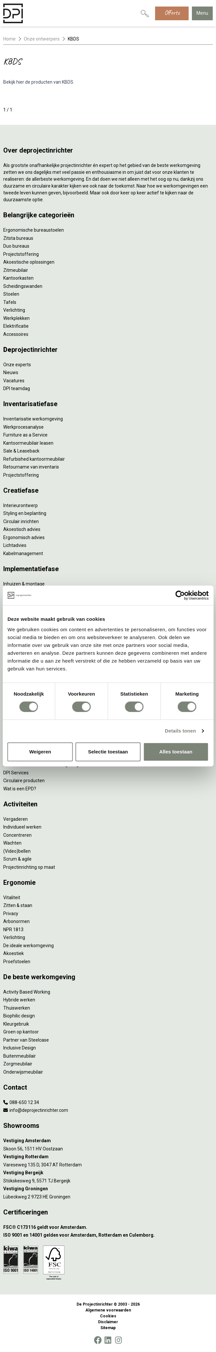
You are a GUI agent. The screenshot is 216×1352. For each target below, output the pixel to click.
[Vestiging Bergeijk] (108, 1172)
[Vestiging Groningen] (108, 1188)
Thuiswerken (16, 1008)
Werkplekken (16, 318)
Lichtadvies (14, 545)
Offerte (172, 12)
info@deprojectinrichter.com (35, 1110)
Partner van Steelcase (26, 1040)
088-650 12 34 (21, 1102)
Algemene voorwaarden (108, 1310)
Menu (202, 13)
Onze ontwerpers (42, 38)
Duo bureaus (16, 246)
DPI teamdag (16, 388)
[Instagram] (118, 1340)
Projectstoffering (21, 254)
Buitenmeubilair (19, 1056)
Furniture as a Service (25, 434)
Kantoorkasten (18, 278)
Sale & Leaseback (21, 450)
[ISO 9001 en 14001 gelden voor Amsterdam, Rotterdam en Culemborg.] (108, 1235)
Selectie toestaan (108, 751)
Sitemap (108, 1328)
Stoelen (11, 294)
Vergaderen (15, 819)
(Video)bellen (17, 851)
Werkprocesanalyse (23, 427)
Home (9, 38)
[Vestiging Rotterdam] (108, 1156)
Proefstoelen (16, 961)
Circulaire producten (24, 780)
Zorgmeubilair (17, 1063)
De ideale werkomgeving (28, 945)
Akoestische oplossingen (28, 262)
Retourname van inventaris (31, 467)
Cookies (108, 1316)
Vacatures (13, 380)
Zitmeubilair (15, 270)
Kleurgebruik (16, 1024)
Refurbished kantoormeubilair (34, 459)
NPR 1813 (13, 929)
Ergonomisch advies (24, 537)
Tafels (9, 302)
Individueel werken (22, 827)
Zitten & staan (17, 905)
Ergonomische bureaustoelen (33, 230)
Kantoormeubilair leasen (28, 443)
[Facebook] (97, 1340)
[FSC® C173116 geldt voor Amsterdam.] (108, 1227)
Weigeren (40, 751)
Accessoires (15, 334)
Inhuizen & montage (24, 583)
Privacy (10, 913)
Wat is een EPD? (19, 788)
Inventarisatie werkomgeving (33, 418)
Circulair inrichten (21, 521)
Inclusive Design (19, 1047)
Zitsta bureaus (18, 238)
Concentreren (17, 835)
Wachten (12, 843)
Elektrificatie (16, 326)
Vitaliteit (11, 897)
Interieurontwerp (20, 505)
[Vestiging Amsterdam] (108, 1140)
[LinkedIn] (107, 1340)
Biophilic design (19, 1015)
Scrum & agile (17, 859)
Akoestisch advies (21, 529)
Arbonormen (16, 921)
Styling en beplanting (24, 513)
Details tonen (180, 731)
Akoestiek (13, 953)
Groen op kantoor (21, 1031)
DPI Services (16, 772)
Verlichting (14, 310)
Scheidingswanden (22, 286)
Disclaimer (108, 1322)
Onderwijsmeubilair (23, 1072)
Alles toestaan (176, 751)
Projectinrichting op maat (29, 867)
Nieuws (10, 372)
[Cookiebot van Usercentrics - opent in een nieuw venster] (180, 595)
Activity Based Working (26, 992)
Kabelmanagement (23, 553)
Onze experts (17, 364)
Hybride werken (19, 999)
